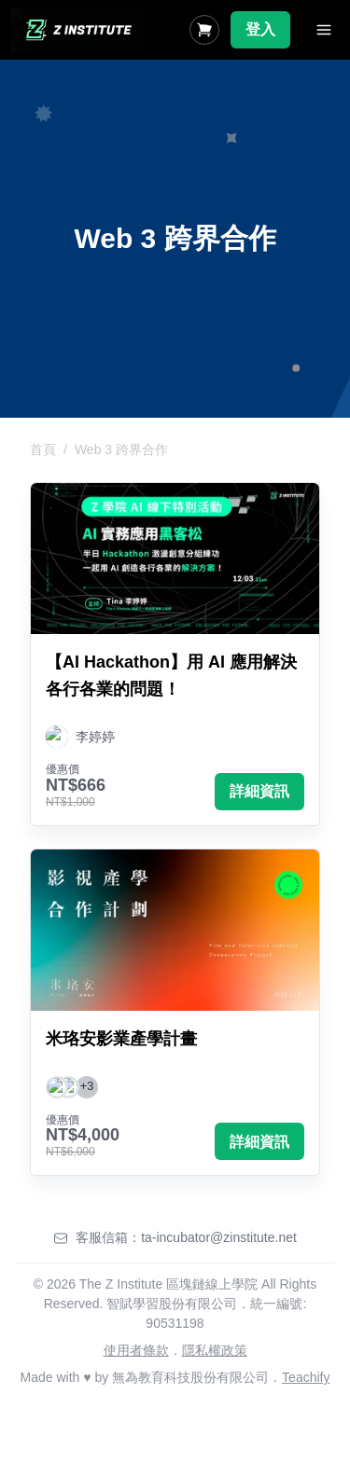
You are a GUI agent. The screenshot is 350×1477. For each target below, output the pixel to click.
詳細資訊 (259, 791)
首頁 (43, 449)
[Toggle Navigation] (323, 29)
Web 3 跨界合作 (121, 449)
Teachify (305, 1377)
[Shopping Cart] (204, 30)
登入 (260, 29)
